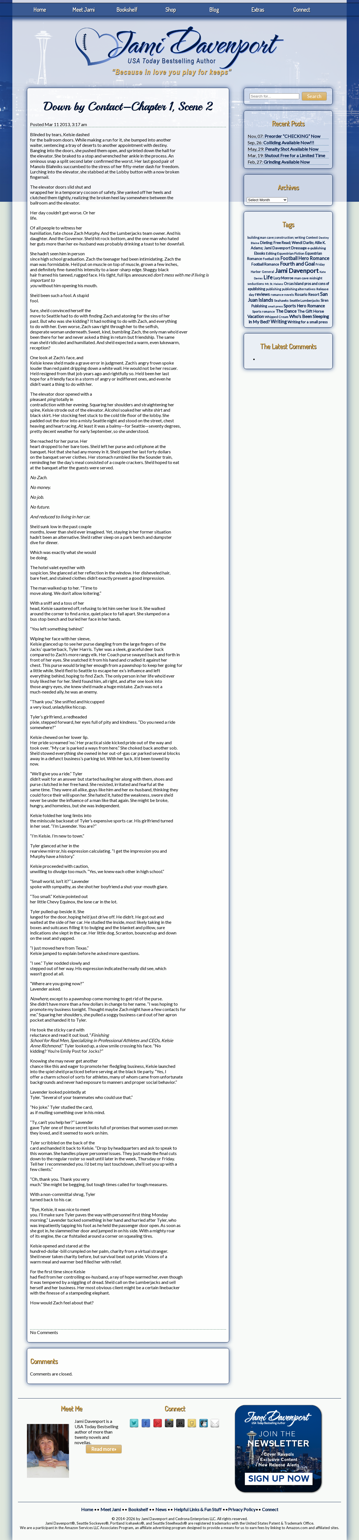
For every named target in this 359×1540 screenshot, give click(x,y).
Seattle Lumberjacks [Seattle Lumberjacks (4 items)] (304, 300)
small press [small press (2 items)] (275, 306)
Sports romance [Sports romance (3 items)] (263, 311)
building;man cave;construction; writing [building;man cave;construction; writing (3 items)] (276, 237)
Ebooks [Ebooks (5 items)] (259, 253)
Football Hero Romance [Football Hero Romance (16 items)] (304, 258)
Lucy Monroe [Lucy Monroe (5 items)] (283, 278)
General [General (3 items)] (268, 271)
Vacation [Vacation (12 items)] (255, 316)
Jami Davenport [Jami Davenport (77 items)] (297, 270)
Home (39, 9)
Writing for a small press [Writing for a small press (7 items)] (307, 322)
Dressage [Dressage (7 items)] (299, 248)
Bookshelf (126, 9)
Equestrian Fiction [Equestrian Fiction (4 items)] (290, 253)
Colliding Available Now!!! (288, 142)
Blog (214, 9)
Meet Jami (83, 9)
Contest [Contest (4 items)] (312, 237)
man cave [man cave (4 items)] (301, 278)
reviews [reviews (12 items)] (262, 294)
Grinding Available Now (287, 161)
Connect (301, 9)
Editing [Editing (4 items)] (271, 253)
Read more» (103, 1449)
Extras (257, 9)
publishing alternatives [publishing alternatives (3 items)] (299, 289)
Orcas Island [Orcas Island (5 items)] (293, 284)
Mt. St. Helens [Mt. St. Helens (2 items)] (274, 284)
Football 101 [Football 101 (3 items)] (271, 259)
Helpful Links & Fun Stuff (198, 1509)
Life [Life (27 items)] (268, 277)
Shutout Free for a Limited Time (294, 155)
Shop (170, 9)
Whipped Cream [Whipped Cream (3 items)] (276, 317)
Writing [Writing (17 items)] (279, 321)
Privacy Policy (242, 1509)
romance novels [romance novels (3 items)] (282, 294)
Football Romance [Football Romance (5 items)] (265, 264)
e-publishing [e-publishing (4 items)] (316, 248)
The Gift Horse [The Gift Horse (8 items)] (310, 311)
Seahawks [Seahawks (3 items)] (281, 300)
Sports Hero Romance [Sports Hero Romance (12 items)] (304, 305)
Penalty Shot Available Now (291, 149)
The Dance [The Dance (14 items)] (286, 311)
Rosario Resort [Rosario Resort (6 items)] (307, 294)
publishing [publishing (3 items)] (273, 289)
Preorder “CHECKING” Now (292, 136)
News (161, 1509)
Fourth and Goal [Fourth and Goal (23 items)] (297, 264)
